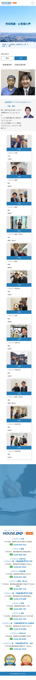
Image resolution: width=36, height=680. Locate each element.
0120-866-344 (19, 555)
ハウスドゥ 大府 (18, 539)
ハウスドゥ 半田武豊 (18, 571)
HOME (4, 44)
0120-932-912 (19, 545)
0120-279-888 (19, 599)
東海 (3, 46)
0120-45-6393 (19, 639)
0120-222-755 (19, 619)
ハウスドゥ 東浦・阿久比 (18, 581)
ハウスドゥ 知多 (18, 613)
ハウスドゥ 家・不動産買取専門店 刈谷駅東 (18, 623)
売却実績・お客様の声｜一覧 (18, 44)
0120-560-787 (19, 609)
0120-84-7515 (19, 567)
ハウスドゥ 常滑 (18, 603)
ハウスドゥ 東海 (18, 549)
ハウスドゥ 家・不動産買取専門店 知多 (18, 643)
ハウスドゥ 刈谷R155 (18, 633)
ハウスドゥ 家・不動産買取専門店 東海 (18, 593)
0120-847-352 (19, 577)
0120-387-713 (19, 589)
